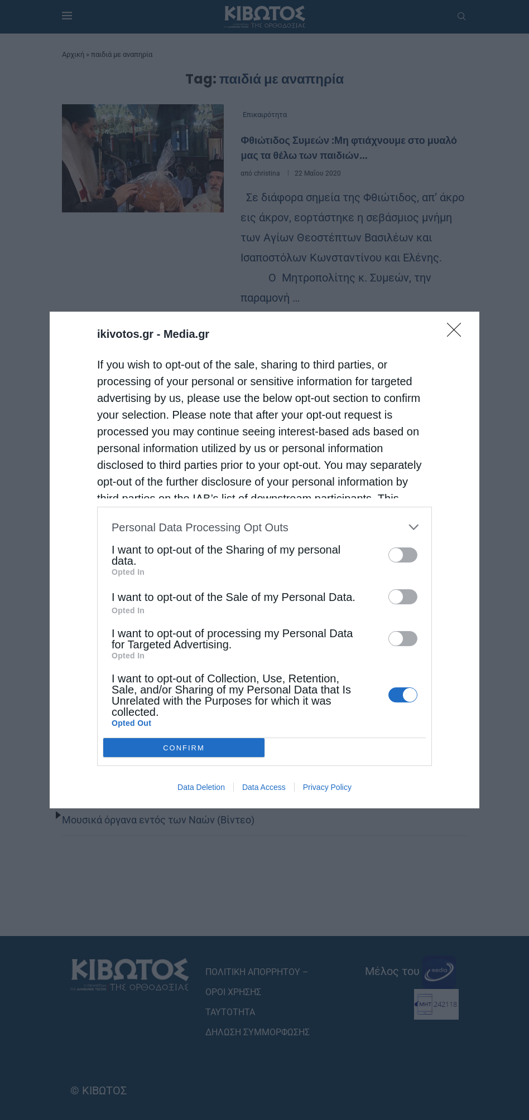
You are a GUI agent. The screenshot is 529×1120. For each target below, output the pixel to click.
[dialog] (264, 560)
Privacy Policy (327, 787)
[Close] (457, 333)
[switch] (402, 555)
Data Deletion (201, 787)
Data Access (264, 787)
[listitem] (264, 527)
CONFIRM (184, 748)
